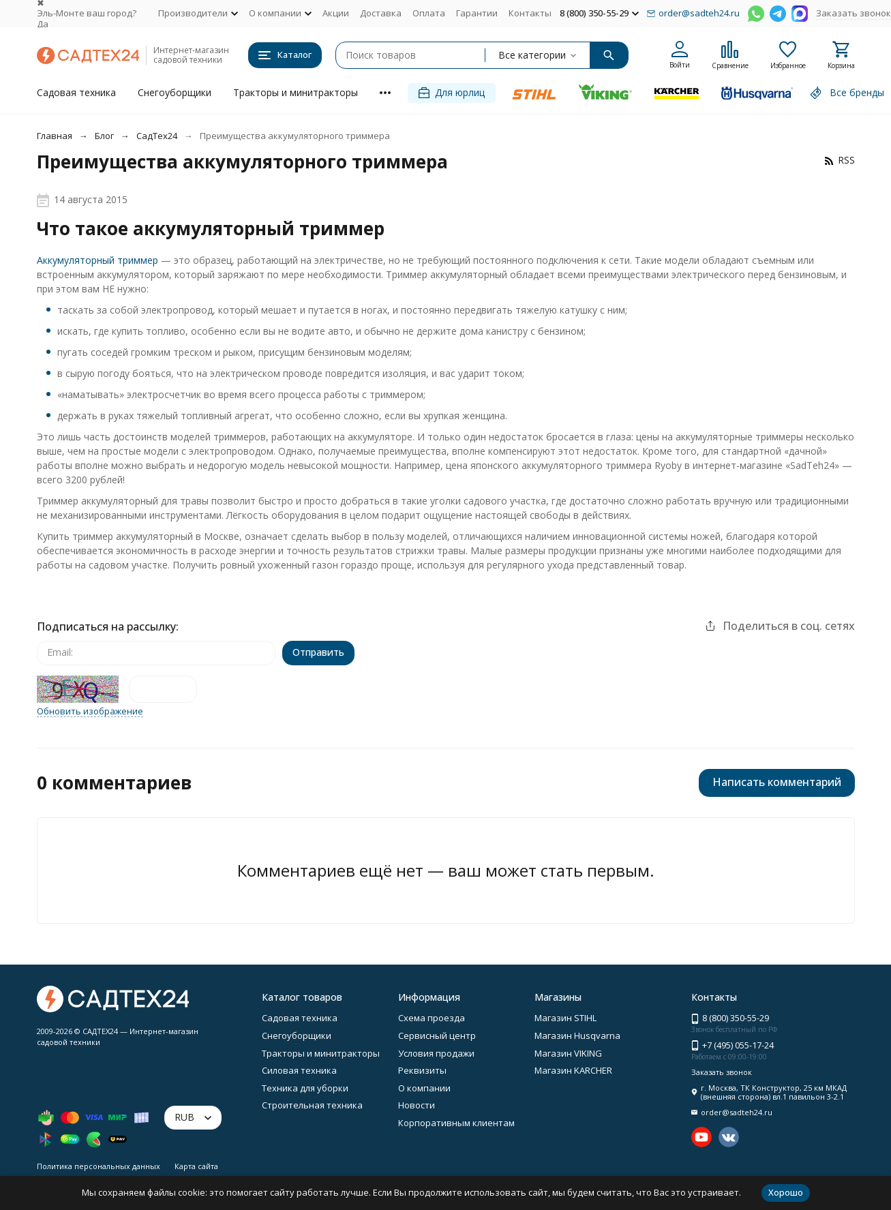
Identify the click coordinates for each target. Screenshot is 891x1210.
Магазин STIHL (565, 1018)
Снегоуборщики (174, 92)
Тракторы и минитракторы (295, 92)
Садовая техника (76, 92)
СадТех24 (156, 136)
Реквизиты (422, 1070)
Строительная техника (312, 1105)
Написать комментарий (776, 781)
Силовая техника (299, 1070)
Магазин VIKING (568, 1053)
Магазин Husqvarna (577, 1035)
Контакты (530, 13)
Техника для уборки (305, 1088)
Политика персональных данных (98, 1166)
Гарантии (477, 13)
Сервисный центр (437, 1035)
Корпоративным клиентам (456, 1123)
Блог (104, 136)
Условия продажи (436, 1053)
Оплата (428, 13)
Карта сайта (196, 1166)
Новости (416, 1105)
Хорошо (785, 1192)
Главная (54, 136)
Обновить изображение (90, 711)
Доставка (381, 13)
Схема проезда (431, 1018)
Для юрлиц (452, 92)
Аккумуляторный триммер (97, 260)
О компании (424, 1088)
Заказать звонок (853, 13)
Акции (335, 13)
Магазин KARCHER (573, 1070)
